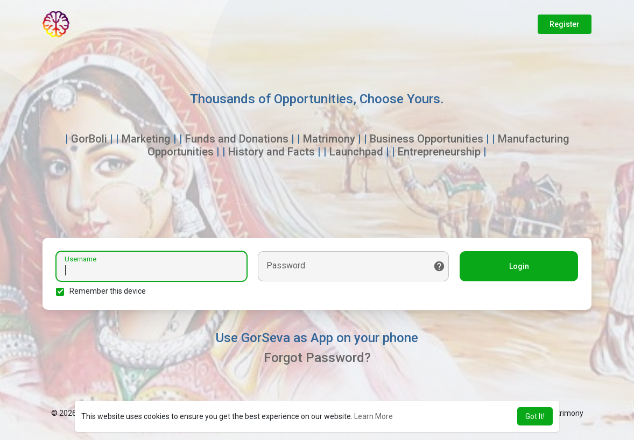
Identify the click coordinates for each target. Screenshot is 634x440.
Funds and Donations (236, 138)
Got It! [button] (535, 416)
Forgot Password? (317, 357)
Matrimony (329, 138)
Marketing (146, 138)
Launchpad (356, 151)
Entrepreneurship (439, 151)
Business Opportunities (426, 138)
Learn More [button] (373, 416)
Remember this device (107, 291)
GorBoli (89, 138)
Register (565, 24)
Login (519, 266)
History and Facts (271, 151)
